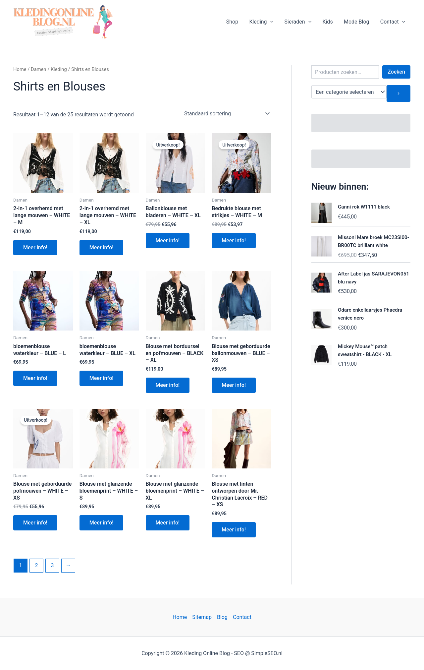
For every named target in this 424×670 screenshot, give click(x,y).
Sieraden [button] (299, 22)
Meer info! (35, 247)
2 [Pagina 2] (36, 565)
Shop (234, 22)
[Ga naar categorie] (398, 93)
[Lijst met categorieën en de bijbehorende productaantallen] (349, 91)
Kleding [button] (263, 22)
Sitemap (202, 617)
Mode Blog (357, 22)
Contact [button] (392, 22)
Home (19, 69)
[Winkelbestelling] (226, 113)
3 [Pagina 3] (52, 565)
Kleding (59, 69)
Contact (242, 617)
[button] (272, 22)
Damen (38, 69)
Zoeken (396, 72)
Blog (222, 617)
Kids (329, 22)
